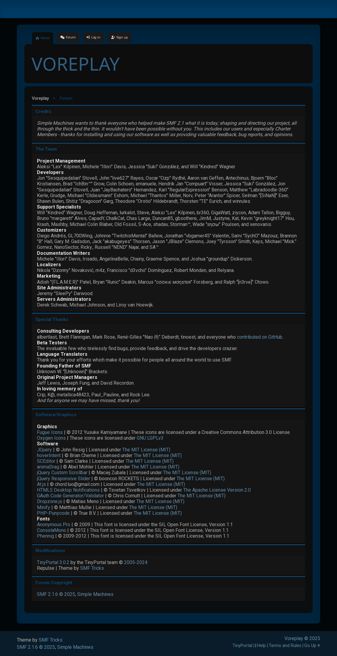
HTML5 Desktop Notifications (68, 490)
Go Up (312, 645)
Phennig (45, 536)
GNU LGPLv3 (150, 438)
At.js (41, 484)
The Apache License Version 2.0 (217, 490)
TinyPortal (242, 645)
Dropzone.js (49, 501)
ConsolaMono (51, 530)
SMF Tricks (92, 568)
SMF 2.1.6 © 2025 (56, 594)
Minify (43, 507)
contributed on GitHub (259, 337)
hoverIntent (49, 455)
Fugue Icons (50, 432)
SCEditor (46, 461)
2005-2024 (135, 562)
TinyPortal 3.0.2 (53, 562)
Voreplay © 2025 (302, 638)
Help (261, 645)
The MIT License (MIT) (146, 450)
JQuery (44, 450)
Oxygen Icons (51, 438)
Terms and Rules (285, 645)
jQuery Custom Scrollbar (62, 472)
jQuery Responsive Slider (63, 478)
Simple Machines (95, 594)
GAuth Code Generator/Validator (70, 496)
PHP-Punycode (53, 513)
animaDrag (48, 467)
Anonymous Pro (53, 524)
